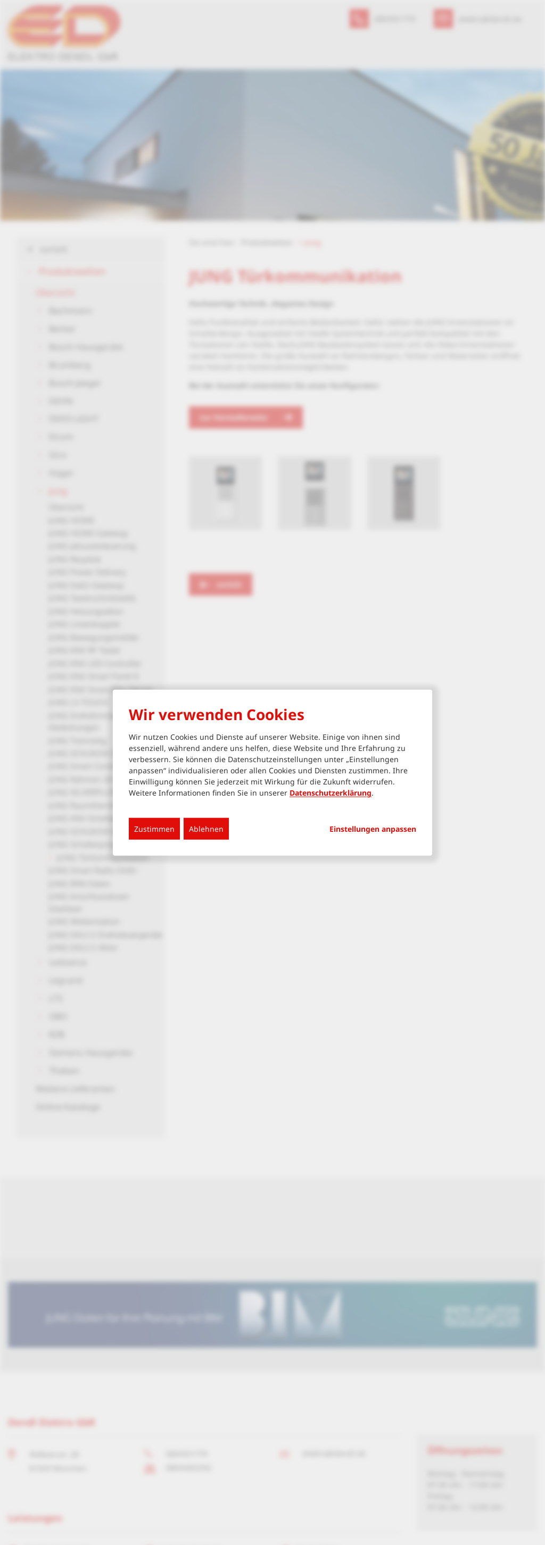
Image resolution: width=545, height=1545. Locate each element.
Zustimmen (154, 829)
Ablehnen (206, 829)
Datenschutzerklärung (330, 793)
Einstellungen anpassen (372, 829)
